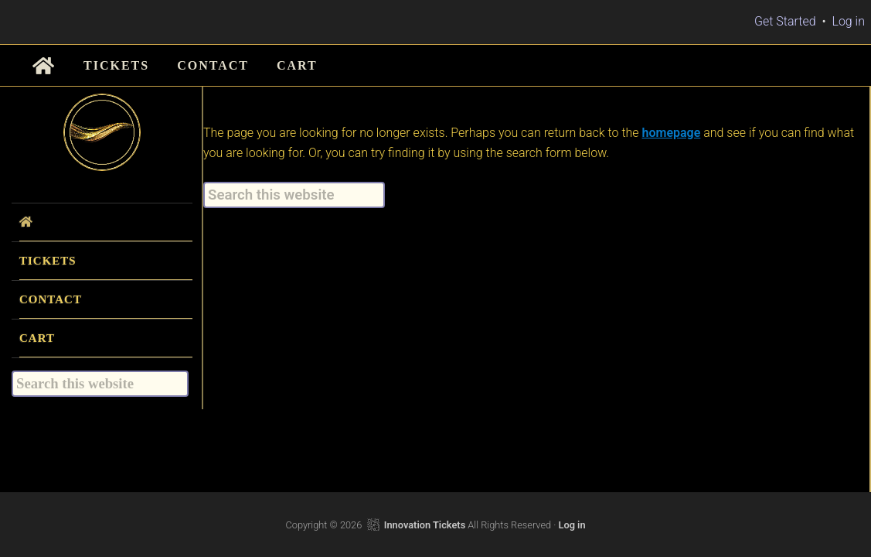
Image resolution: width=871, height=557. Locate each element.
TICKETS (48, 261)
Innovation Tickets (424, 525)
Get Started (785, 21)
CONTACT (50, 299)
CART (37, 338)
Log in (848, 21)
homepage (671, 132)
